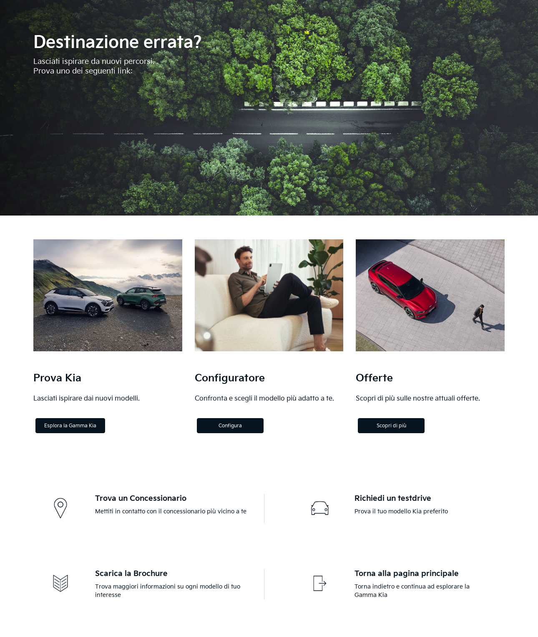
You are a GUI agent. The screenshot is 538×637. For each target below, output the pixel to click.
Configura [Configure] (230, 426)
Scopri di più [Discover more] (391, 426)
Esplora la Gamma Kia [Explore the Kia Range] (70, 426)
